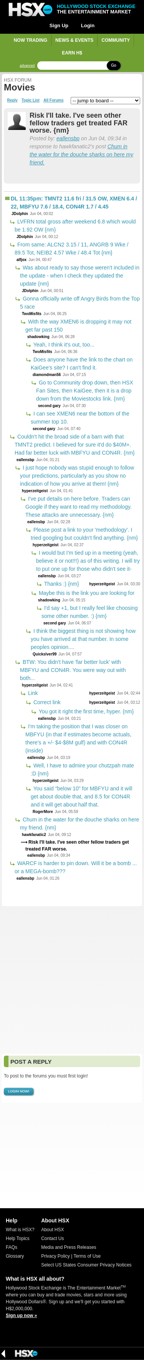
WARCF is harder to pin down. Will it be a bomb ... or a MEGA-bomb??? (76, 867)
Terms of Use (87, 1256)
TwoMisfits (31, 314)
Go (113, 65)
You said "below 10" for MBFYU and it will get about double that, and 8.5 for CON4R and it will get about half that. (81, 796)
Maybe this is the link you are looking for (85, 593)
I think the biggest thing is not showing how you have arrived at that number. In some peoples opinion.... (83, 639)
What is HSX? (20, 1229)
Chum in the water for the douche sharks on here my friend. (81, 154)
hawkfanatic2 (34, 835)
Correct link (46, 702)
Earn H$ (72, 53)
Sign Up (59, 25)
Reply (12, 100)
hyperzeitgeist (35, 491)
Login (87, 25)
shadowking (38, 337)
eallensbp (67, 138)
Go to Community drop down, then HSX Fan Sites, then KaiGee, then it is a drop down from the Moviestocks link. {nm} (84, 390)
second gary (49, 406)
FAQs (11, 1247)
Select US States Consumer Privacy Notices (86, 1265)
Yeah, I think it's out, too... (63, 345)
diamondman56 (47, 375)
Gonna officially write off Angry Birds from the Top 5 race (80, 303)
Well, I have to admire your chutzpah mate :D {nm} (82, 769)
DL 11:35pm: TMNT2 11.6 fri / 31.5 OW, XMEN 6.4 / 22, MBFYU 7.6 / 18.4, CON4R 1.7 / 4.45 (74, 202)
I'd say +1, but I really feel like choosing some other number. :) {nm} (89, 612)
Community (115, 40)
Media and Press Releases (68, 1247)
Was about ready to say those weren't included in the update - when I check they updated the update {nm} (79, 275)
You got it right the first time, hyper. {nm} (85, 711)
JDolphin (20, 214)
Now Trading (30, 40)
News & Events (74, 40)
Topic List (30, 100)
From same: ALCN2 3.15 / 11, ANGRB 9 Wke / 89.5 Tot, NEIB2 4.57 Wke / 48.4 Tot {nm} (71, 248)
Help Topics (18, 1238)
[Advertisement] (72, 980)
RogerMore (43, 812)
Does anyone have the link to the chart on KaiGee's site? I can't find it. (81, 363)
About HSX (52, 1229)
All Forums (53, 100)
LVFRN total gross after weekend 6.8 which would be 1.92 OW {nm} (75, 225)
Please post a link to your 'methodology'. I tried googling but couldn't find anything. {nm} (84, 534)
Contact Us (52, 1238)
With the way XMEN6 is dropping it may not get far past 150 (78, 326)
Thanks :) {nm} (61, 584)
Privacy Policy (55, 1256)
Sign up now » (21, 1315)
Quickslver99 (44, 654)
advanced (27, 65)
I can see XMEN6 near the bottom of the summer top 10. (80, 418)
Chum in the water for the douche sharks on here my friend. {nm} (79, 823)
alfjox (21, 260)
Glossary (15, 1256)
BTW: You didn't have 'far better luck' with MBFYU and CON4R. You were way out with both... (73, 670)
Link (32, 693)
